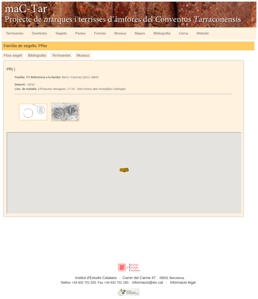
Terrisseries (14, 33)
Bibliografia (161, 33)
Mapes (140, 33)
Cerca (183, 33)
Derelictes (39, 33)
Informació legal (183, 282)
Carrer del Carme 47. (140, 278)
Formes (100, 33)
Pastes (80, 33)
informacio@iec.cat (147, 282)
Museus (120, 33)
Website (203, 33)
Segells (61, 33)
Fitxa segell (13, 55)
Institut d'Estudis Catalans (96, 278)
